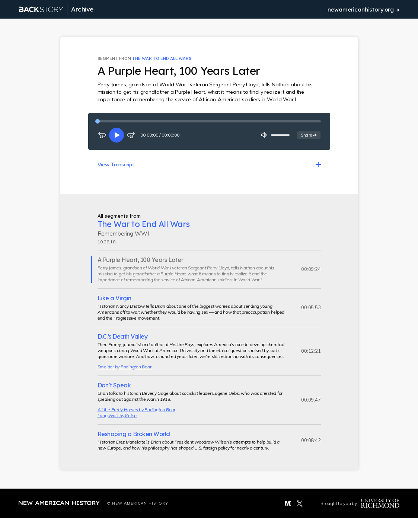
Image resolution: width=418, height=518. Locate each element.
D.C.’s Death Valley (123, 336)
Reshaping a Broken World (134, 434)
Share (310, 135)
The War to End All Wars (161, 58)
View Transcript (116, 164)
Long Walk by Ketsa (117, 415)
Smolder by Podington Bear (124, 367)
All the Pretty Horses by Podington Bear (136, 409)
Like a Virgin (114, 298)
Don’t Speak (114, 385)
